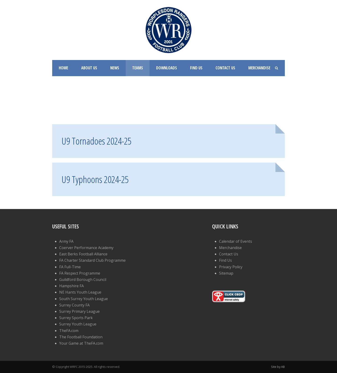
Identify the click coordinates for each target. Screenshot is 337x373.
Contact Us (225, 68)
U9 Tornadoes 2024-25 (97, 140)
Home (63, 68)
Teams (137, 68)
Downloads (166, 68)
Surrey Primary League (79, 311)
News (114, 68)
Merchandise (259, 68)
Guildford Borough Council (82, 279)
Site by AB (278, 367)
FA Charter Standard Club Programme (92, 260)
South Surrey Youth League (83, 298)
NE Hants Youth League (80, 292)
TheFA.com (68, 330)
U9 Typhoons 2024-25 (95, 179)
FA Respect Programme (79, 273)
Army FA (66, 241)
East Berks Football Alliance (83, 254)
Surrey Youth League (77, 324)
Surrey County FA (74, 305)
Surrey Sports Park (76, 317)
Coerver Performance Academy (86, 247)
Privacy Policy (230, 266)
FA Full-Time (70, 266)
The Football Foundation (81, 336)
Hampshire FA (71, 285)
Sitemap (226, 273)
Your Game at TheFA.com (81, 343)
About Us (89, 68)
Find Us (196, 68)
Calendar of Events (235, 241)
